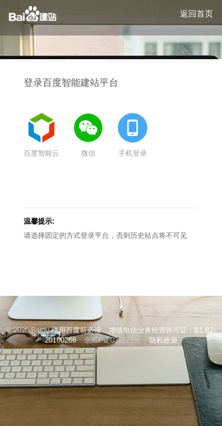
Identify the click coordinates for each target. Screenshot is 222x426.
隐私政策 (163, 340)
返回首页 (196, 13)
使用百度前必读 (76, 330)
